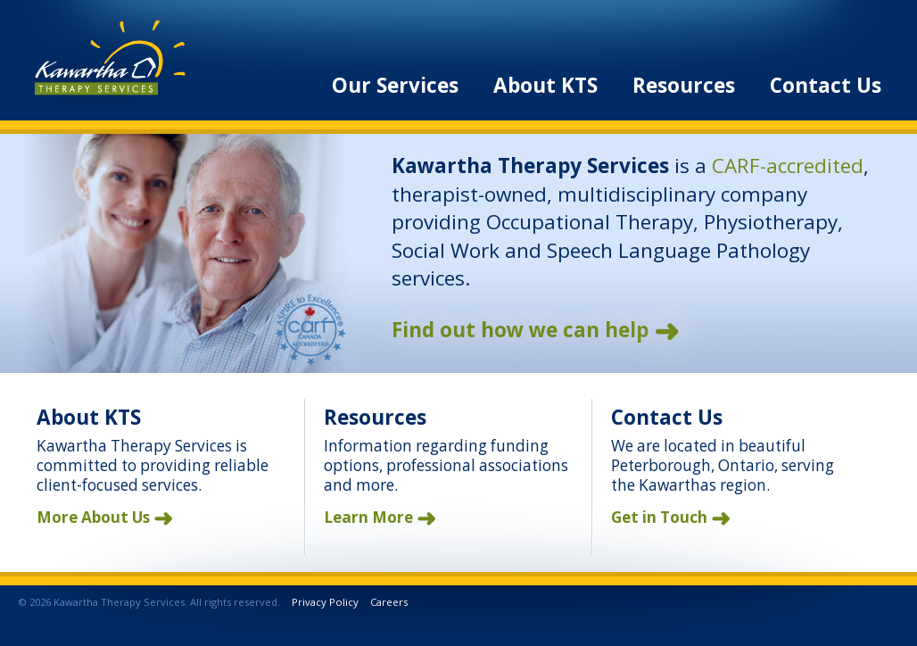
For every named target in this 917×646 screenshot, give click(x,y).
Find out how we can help (520, 330)
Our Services (395, 85)
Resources (683, 85)
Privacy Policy (325, 602)
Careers (389, 602)
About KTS (545, 85)
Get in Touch (659, 517)
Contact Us (825, 85)
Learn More (368, 517)
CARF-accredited (787, 165)
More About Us (93, 517)
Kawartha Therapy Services (102, 64)
